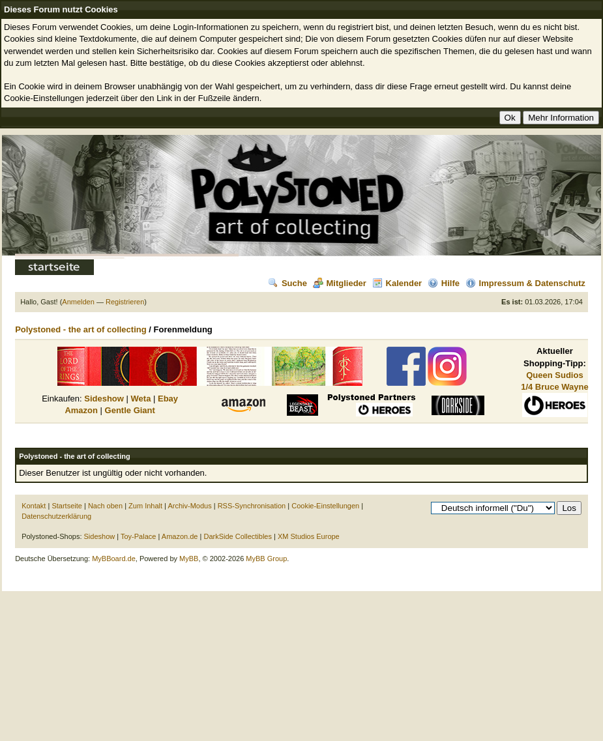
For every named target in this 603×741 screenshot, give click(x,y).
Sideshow (104, 398)
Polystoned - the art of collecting (81, 329)
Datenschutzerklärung (56, 516)
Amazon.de (180, 536)
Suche (287, 283)
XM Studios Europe (309, 536)
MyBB (188, 558)
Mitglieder (339, 283)
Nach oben (105, 506)
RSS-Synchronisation (252, 506)
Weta (141, 398)
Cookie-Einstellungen (325, 506)
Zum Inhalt (145, 506)
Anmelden (78, 302)
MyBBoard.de (114, 558)
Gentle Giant (130, 410)
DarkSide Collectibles (237, 536)
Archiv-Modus (189, 506)
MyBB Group (266, 558)
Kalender (397, 283)
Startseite (66, 506)
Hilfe (444, 283)
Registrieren (125, 302)
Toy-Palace (138, 536)
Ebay (168, 398)
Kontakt (34, 506)
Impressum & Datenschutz (525, 283)
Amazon (81, 410)
